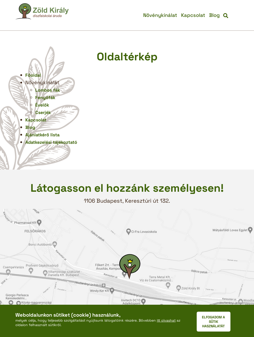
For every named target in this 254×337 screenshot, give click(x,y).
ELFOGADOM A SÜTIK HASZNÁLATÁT (213, 321)
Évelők (42, 105)
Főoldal (33, 75)
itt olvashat (166, 320)
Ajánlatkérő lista (42, 135)
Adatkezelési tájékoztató (51, 142)
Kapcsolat (193, 15)
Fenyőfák (45, 97)
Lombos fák (47, 90)
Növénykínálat (160, 15)
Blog (214, 15)
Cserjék (43, 112)
